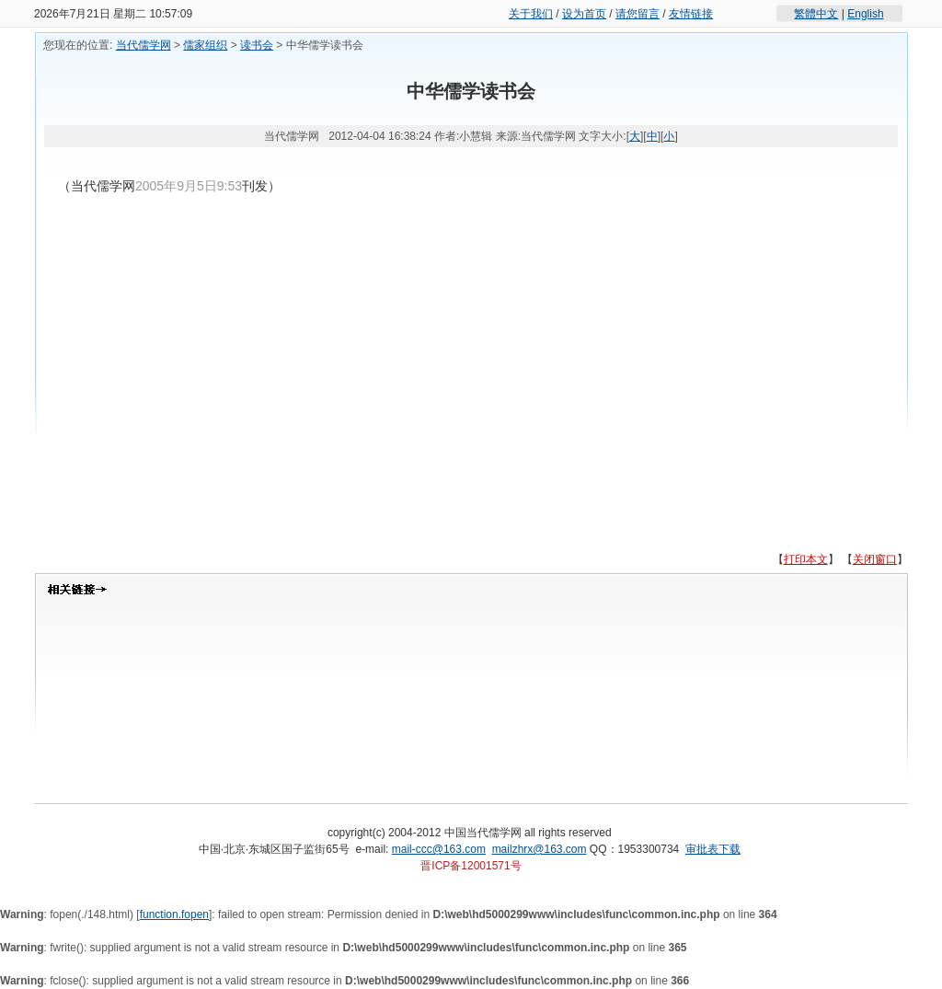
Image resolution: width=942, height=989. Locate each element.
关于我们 (531, 13)
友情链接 (691, 13)
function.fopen (174, 914)
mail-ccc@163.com (439, 849)
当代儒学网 (143, 45)
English (865, 13)
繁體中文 (816, 13)
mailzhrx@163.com (539, 849)
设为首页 (584, 13)
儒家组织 (205, 45)
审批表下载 (713, 849)
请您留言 (637, 13)
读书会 (256, 45)
